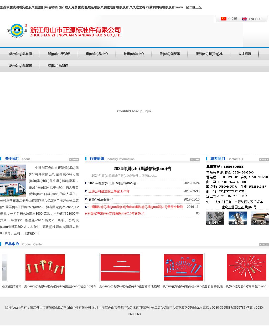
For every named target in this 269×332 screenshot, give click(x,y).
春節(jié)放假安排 (101, 199)
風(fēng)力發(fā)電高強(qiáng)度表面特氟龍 (194, 286)
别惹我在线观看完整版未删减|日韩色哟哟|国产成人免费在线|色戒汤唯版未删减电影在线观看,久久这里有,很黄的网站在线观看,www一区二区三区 (101, 7)
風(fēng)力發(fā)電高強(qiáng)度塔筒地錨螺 (130, 286)
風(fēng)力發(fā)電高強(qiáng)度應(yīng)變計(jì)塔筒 (61, 286)
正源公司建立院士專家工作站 (109, 191)
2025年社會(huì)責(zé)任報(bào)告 (113, 183)
